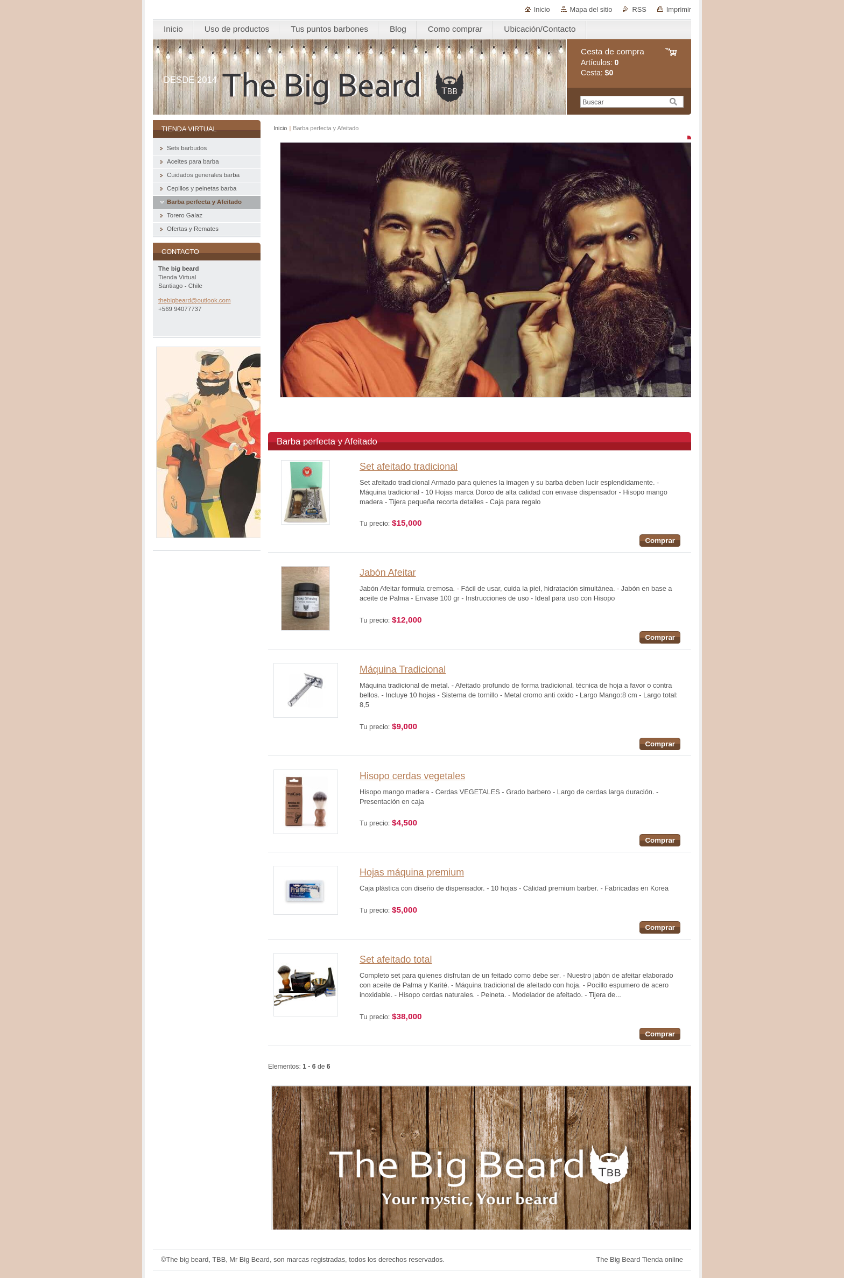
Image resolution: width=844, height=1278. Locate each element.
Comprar (660, 540)
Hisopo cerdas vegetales (412, 776)
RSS (639, 9)
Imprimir (678, 9)
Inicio (542, 9)
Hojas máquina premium (412, 872)
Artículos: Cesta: (612, 62)
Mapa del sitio (591, 9)
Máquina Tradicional (403, 669)
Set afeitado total (396, 959)
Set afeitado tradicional (409, 466)
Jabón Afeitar (388, 572)
